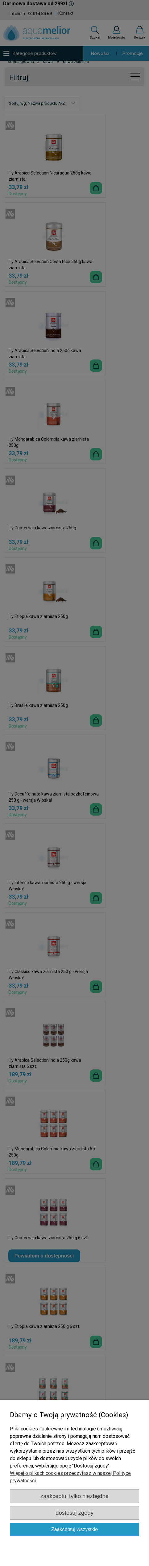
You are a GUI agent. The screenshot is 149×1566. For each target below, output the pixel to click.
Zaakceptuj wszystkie (74, 1529)
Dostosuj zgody (74, 1512)
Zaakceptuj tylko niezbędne (74, 1496)
